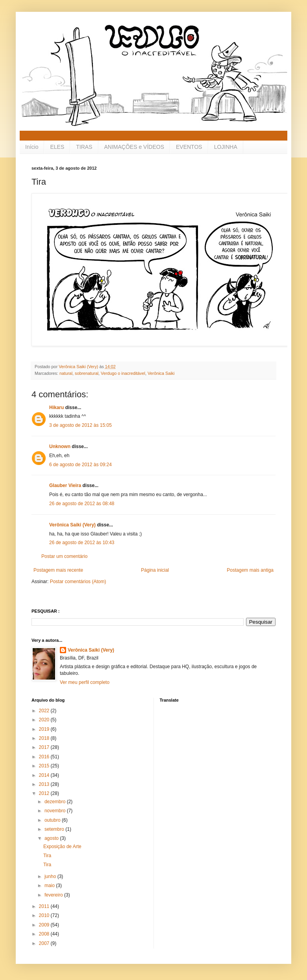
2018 (45, 738)
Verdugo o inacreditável (123, 373)
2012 (45, 793)
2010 (45, 915)
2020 (45, 719)
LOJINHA (225, 147)
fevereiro (54, 895)
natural (65, 373)
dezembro (55, 801)
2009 (45, 925)
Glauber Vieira (65, 485)
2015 (45, 766)
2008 (45, 934)
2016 (45, 757)
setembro (54, 829)
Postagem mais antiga (250, 570)
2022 (45, 710)
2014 (45, 775)
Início (31, 147)
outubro (53, 820)
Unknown (59, 446)
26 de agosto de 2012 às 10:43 (81, 542)
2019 (45, 729)
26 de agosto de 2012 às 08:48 (81, 503)
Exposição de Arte (62, 846)
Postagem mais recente (58, 570)
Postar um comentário (64, 556)
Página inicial (155, 570)
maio (50, 885)
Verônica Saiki (161, 373)
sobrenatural (86, 373)
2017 (45, 747)
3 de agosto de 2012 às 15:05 (80, 425)
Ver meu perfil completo (84, 682)
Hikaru (56, 407)
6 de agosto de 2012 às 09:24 (80, 464)
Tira (47, 855)
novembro (55, 810)
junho (50, 876)
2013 (45, 784)
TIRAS (84, 147)
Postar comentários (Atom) (78, 581)
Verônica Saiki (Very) (72, 525)
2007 (45, 943)
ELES (57, 147)
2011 (45, 906)
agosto (52, 838)
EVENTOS (189, 147)
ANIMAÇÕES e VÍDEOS (134, 147)
